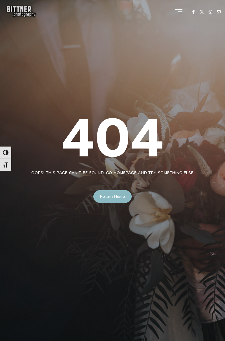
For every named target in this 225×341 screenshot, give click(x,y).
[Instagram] (210, 11)
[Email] (219, 11)
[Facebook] (193, 11)
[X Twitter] (202, 11)
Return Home (112, 196)
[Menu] (178, 11)
